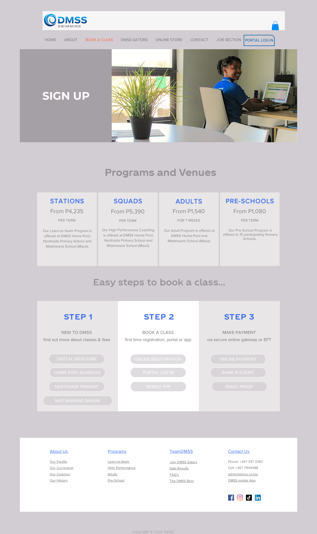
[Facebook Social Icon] (231, 498)
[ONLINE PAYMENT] (238, 359)
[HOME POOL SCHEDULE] (77, 372)
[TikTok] (249, 498)
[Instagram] (240, 498)
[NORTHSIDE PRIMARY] (77, 387)
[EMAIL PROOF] (239, 387)
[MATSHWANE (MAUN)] (77, 401)
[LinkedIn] (258, 498)
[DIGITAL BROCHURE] (77, 359)
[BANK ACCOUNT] (238, 372)
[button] (275, 25)
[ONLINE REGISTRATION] (158, 359)
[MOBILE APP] (158, 387)
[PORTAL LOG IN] (259, 40)
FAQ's (174, 475)
